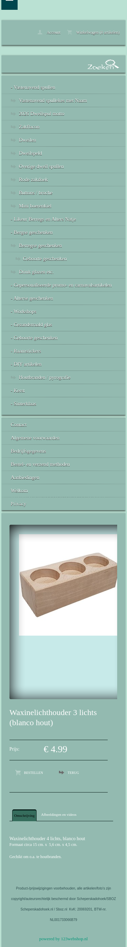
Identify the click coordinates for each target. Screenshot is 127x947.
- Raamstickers (26, 351)
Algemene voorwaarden (35, 438)
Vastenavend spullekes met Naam (53, 100)
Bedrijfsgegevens (28, 451)
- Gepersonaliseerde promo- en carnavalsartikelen (61, 285)
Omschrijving (24, 815)
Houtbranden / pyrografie (44, 377)
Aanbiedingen (25, 477)
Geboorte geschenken (45, 258)
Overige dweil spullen (41, 166)
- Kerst (18, 390)
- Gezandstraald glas (31, 324)
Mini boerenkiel (35, 206)
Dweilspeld (30, 153)
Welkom (19, 490)
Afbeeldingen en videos (58, 814)
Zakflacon (29, 126)
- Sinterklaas (23, 403)
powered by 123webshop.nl (63, 938)
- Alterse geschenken (32, 298)
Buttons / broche (35, 192)
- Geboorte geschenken (34, 337)
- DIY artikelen (26, 364)
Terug (73, 773)
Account (49, 32)
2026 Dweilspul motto (41, 113)
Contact (19, 424)
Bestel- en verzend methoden (40, 464)
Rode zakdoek (33, 179)
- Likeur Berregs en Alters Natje (43, 219)
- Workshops (24, 311)
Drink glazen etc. (36, 272)
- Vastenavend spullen (33, 87)
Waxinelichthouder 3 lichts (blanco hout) (53, 499)
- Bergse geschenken (32, 232)
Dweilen (27, 140)
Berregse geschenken (40, 245)
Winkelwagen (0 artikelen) (93, 32)
